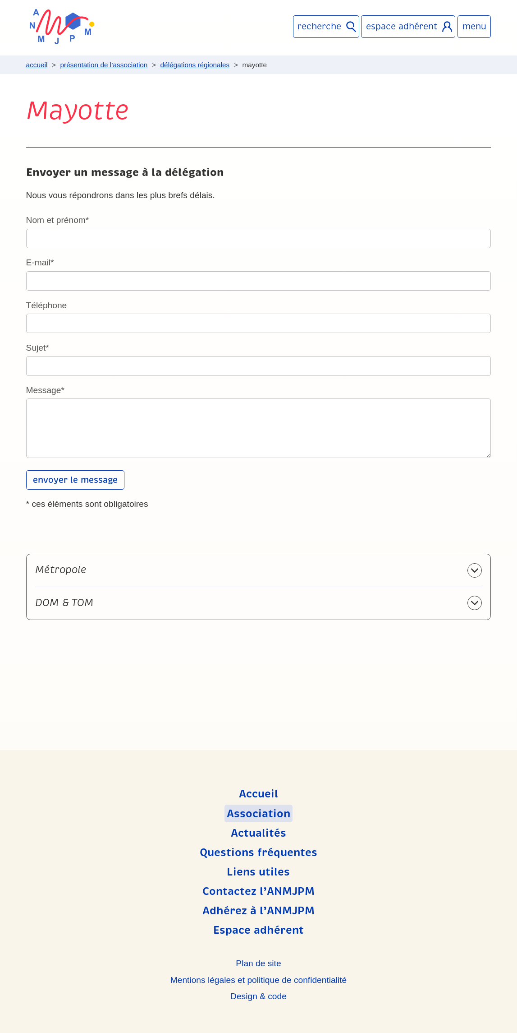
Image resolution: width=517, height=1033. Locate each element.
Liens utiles (258, 872)
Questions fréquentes (258, 852)
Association (258, 813)
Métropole (61, 569)
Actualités (258, 833)
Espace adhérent (402, 26)
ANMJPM (62, 27)
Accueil (37, 65)
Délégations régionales (195, 65)
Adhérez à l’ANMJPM (258, 910)
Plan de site (258, 963)
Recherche (319, 26)
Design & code (258, 996)
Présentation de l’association (104, 65)
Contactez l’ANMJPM (258, 891)
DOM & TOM (64, 602)
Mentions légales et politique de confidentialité (258, 980)
